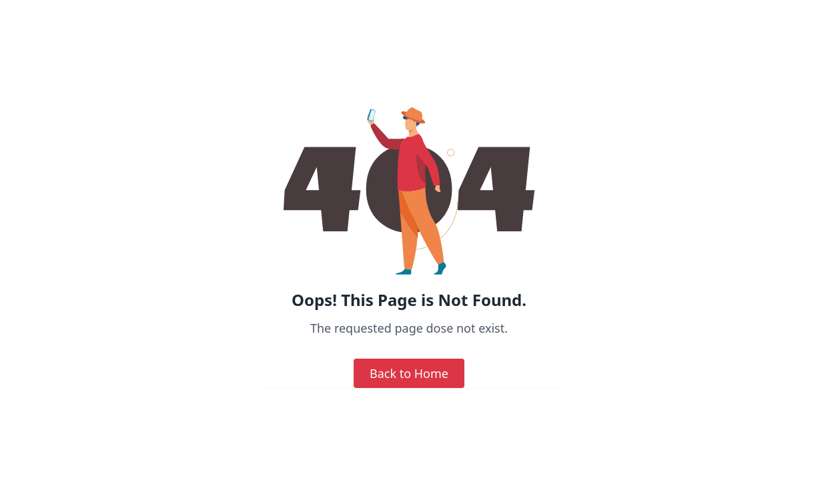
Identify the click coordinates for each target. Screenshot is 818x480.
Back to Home (409, 373)
